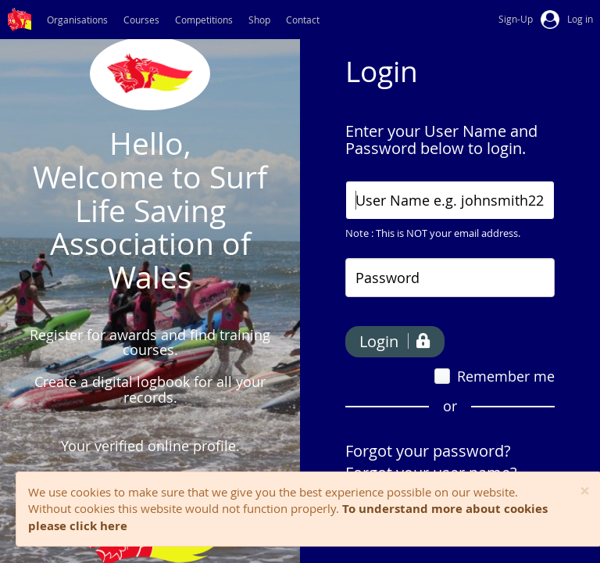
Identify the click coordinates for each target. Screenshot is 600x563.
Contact (303, 19)
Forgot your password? (428, 450)
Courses (141, 19)
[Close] (585, 491)
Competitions (204, 19)
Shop (259, 19)
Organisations (77, 19)
